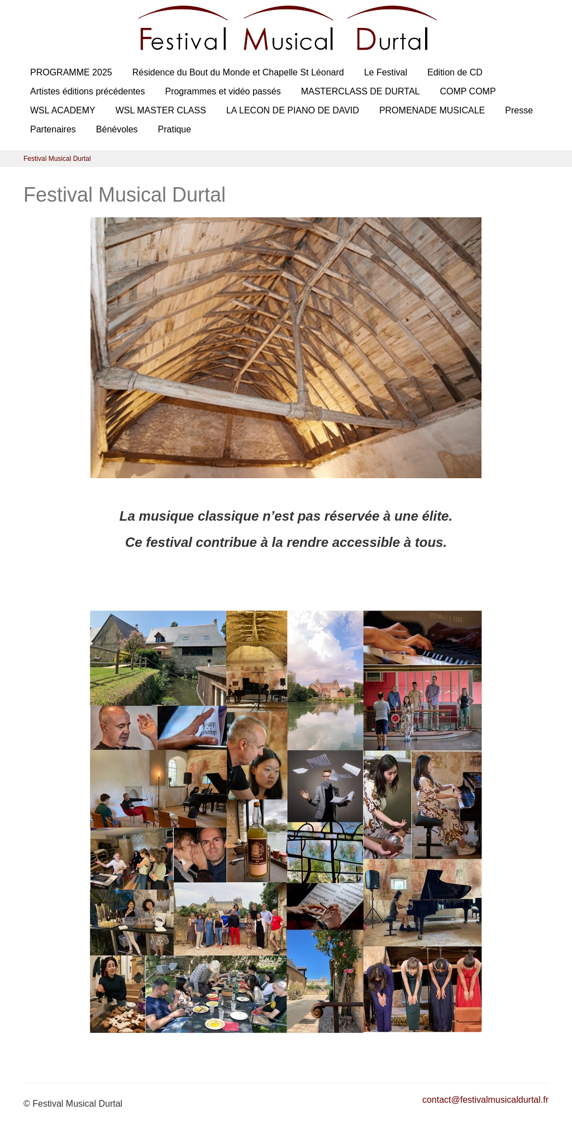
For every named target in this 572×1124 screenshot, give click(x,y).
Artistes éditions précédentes (87, 91)
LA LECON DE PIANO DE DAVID (292, 110)
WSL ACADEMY (63, 110)
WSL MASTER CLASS (161, 110)
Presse (519, 110)
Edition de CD (455, 72)
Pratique (175, 129)
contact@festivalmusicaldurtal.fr (485, 1099)
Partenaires (53, 129)
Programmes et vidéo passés (222, 91)
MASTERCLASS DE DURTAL (360, 91)
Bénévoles (117, 129)
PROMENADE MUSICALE (432, 110)
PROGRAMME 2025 (71, 72)
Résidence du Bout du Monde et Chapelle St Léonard (238, 72)
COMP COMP (467, 91)
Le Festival (385, 72)
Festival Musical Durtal (57, 159)
